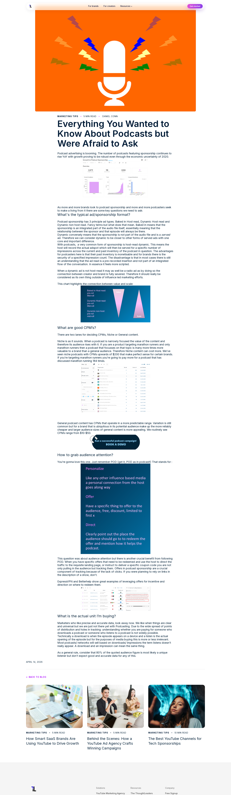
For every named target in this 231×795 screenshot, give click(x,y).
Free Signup (171, 793)
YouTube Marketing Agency (110, 793)
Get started (195, 6)
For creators (109, 6)
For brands (93, 6)
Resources (126, 6)
